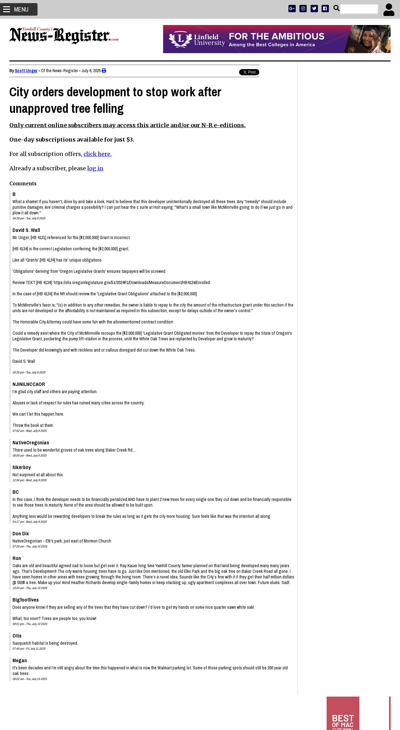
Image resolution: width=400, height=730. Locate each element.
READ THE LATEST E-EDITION (344, 194)
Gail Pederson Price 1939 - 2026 (336, 517)
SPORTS (332, 202)
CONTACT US (356, 210)
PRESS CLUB (357, 186)
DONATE (377, 186)
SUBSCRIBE (312, 186)
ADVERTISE (334, 186)
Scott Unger (26, 70)
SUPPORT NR (331, 210)
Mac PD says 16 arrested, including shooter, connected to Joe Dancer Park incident (341, 438)
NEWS (318, 202)
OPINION (349, 202)
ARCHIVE (367, 202)
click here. (97, 154)
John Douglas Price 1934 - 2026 (335, 481)
